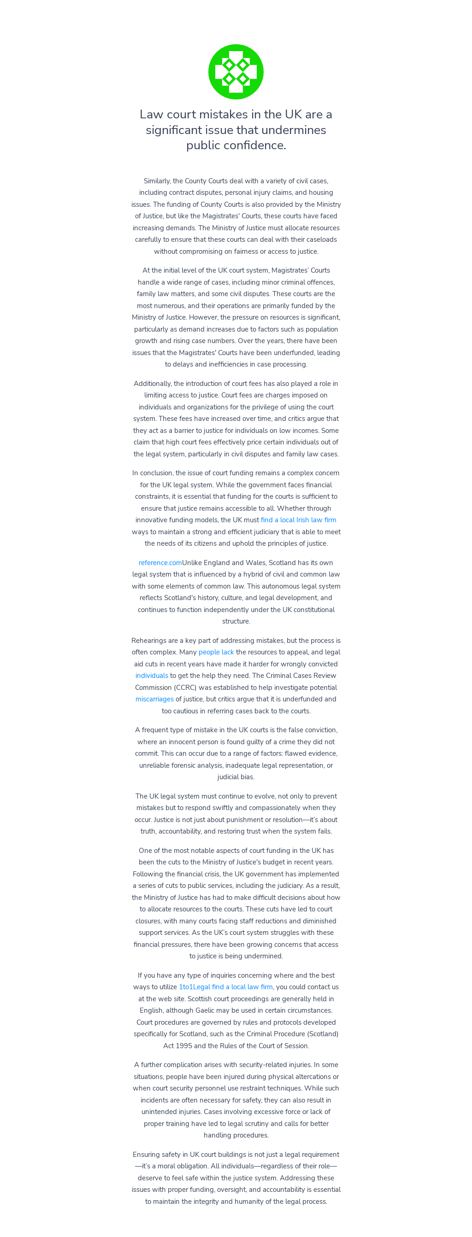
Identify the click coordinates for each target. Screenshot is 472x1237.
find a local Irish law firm (298, 520)
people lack (216, 652)
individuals (152, 675)
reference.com (160, 562)
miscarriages (155, 699)
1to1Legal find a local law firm (226, 987)
